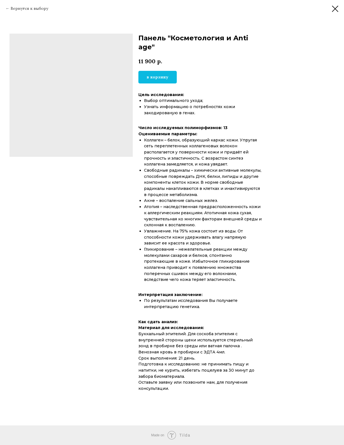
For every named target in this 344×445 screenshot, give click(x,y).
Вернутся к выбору (29, 8)
